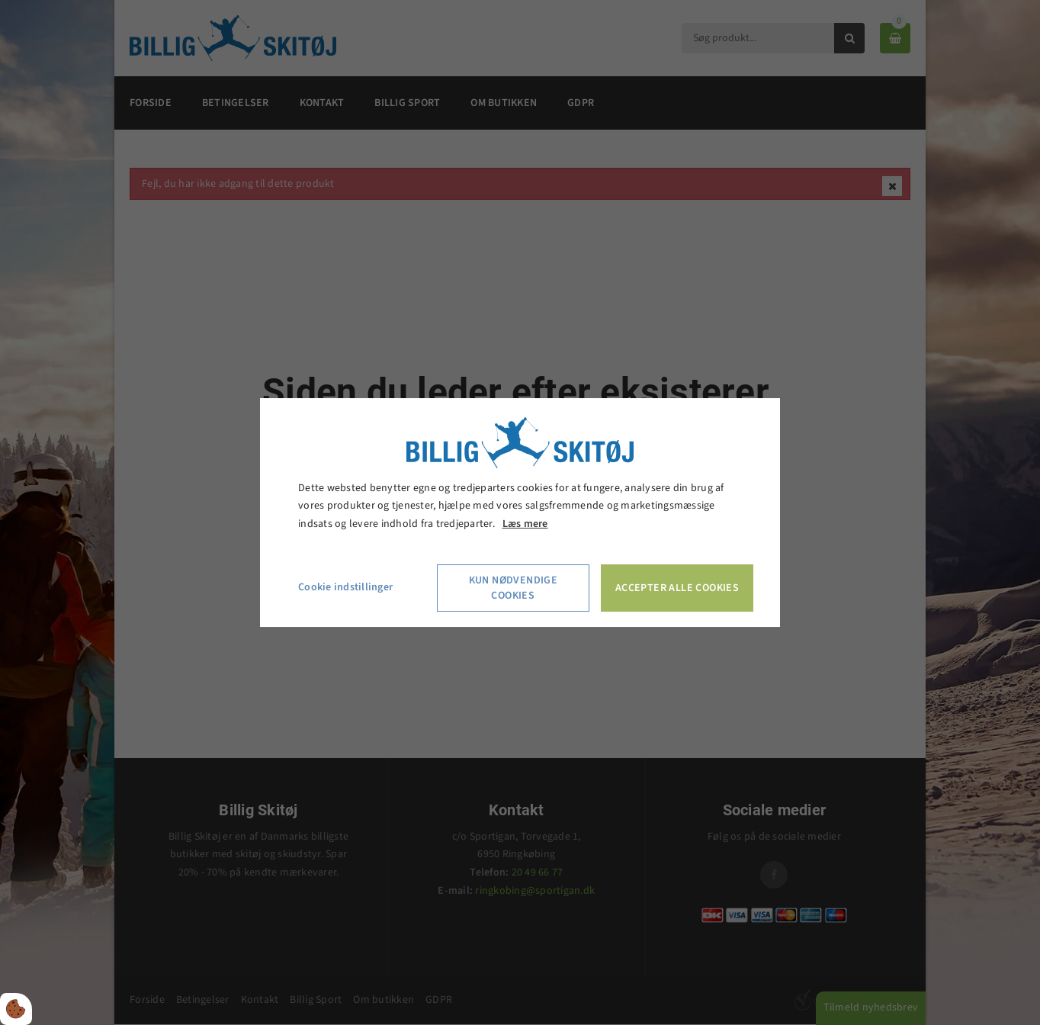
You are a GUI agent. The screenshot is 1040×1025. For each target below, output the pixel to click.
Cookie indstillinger (345, 587)
